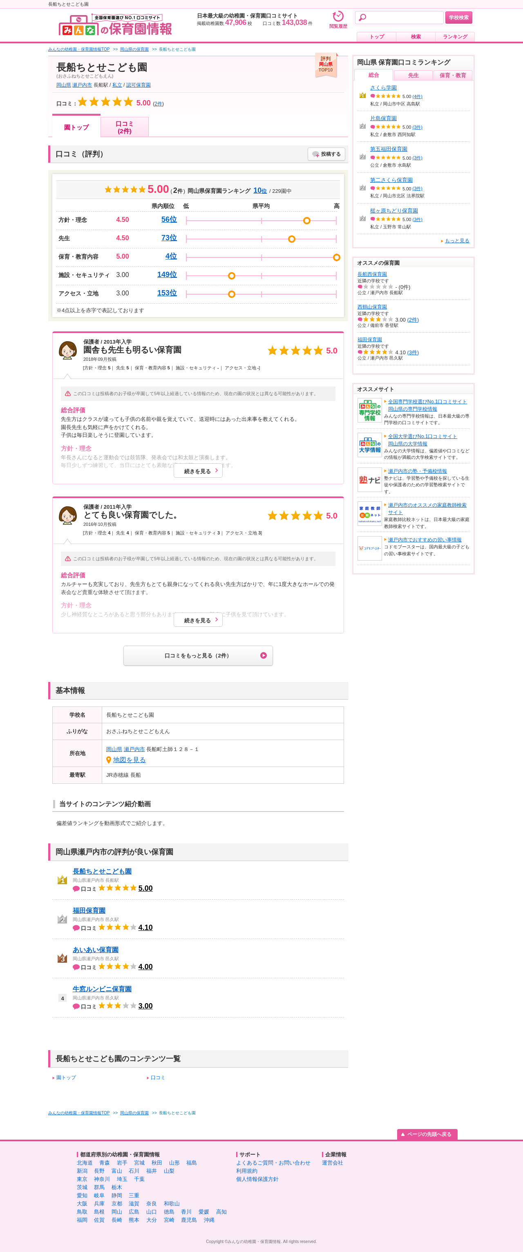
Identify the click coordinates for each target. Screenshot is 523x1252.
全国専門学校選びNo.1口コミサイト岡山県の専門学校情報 (427, 405)
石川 (134, 1171)
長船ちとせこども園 (102, 871)
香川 (186, 1212)
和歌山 (172, 1204)
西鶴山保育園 (372, 307)
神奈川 (102, 1179)
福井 (151, 1171)
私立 (117, 85)
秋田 (157, 1163)
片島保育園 (383, 118)
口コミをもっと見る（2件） (198, 656)
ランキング (455, 37)
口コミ (158, 1077)
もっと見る (457, 241)
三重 (134, 1195)
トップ (376, 37)
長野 (99, 1171)
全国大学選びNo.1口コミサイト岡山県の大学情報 (422, 440)
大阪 (82, 1204)
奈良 (151, 1204)
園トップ (76, 127)
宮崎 (169, 1220)
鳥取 (82, 1212)
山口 (151, 1212)
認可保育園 (138, 85)
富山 (117, 1171)
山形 (174, 1163)
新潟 (82, 1171)
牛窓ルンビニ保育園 (102, 989)
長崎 (117, 1220)
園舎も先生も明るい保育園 (132, 349)
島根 (99, 1212)
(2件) (413, 320)
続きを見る (197, 471)
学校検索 (459, 17)
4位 (171, 256)
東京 (82, 1179)
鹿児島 (189, 1220)
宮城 (139, 1163)
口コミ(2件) (125, 127)
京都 (117, 1204)
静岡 (117, 1195)
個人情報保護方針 (257, 1179)
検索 (416, 37)
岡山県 (63, 85)
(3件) (417, 127)
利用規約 (246, 1171)
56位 (169, 219)
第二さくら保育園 (391, 180)
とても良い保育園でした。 (132, 514)
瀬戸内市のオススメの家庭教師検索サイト (427, 508)
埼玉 (122, 1179)
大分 (151, 1220)
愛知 (82, 1195)
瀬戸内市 (82, 85)
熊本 (134, 1220)
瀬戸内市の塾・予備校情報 (417, 471)
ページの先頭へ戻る (429, 1134)
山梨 (169, 1171)
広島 (134, 1212)
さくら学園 (383, 88)
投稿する (331, 154)
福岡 (82, 1220)
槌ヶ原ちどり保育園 (394, 211)
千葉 (139, 1179)
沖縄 (209, 1220)
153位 (167, 293)
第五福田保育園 (388, 149)
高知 (221, 1212)
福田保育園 (89, 910)
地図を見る (129, 759)
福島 (191, 1163)
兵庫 (99, 1204)
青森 (104, 1163)
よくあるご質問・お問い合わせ (273, 1163)
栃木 (117, 1187)
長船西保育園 (372, 274)
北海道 (85, 1163)
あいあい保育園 (95, 949)
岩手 (122, 1163)
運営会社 (332, 1163)
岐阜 (99, 1195)
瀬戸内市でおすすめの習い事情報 (425, 540)
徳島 (169, 1212)
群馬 (99, 1187)
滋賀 (134, 1204)
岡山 (117, 1212)
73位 (169, 238)
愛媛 (204, 1212)
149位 (167, 274)
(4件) (417, 96)
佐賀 (99, 1220)
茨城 (82, 1187)
